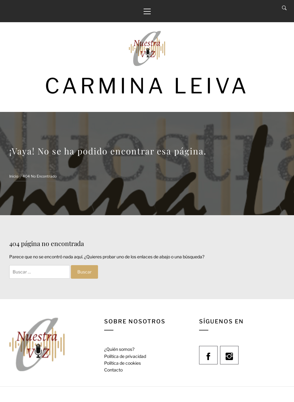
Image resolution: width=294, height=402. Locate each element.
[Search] (284, 8)
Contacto (113, 369)
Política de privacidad (125, 356)
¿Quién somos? (119, 349)
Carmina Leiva (147, 86)
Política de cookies (122, 363)
